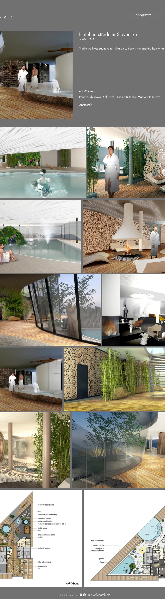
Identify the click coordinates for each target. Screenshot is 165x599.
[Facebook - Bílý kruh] (81, 594)
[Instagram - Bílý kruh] (84, 594)
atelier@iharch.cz (99, 595)
